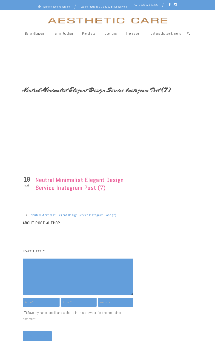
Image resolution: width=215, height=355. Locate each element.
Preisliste (88, 33)
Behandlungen (34, 33)
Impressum (133, 33)
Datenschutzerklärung (166, 33)
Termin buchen (63, 33)
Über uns (111, 33)
